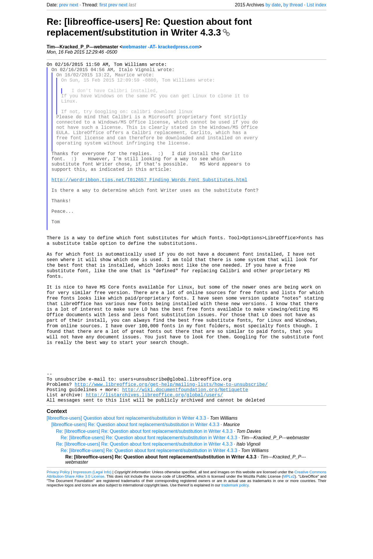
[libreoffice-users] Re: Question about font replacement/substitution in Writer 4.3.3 (135, 493)
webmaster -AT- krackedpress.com (160, 46)
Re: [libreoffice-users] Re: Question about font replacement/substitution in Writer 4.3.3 (149, 27)
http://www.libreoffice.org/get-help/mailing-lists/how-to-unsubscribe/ (171, 450)
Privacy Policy (58, 541)
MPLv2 (289, 546)
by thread (293, 4)
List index (316, 4)
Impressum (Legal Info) (92, 541)
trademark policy (235, 554)
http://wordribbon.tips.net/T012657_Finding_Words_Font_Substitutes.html (149, 206)
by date (273, 4)
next (73, 4)
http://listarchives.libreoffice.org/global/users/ (154, 463)
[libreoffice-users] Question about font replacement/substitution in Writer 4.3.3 (126, 487)
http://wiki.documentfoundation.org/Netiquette (185, 456)
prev (63, 4)
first (103, 4)
